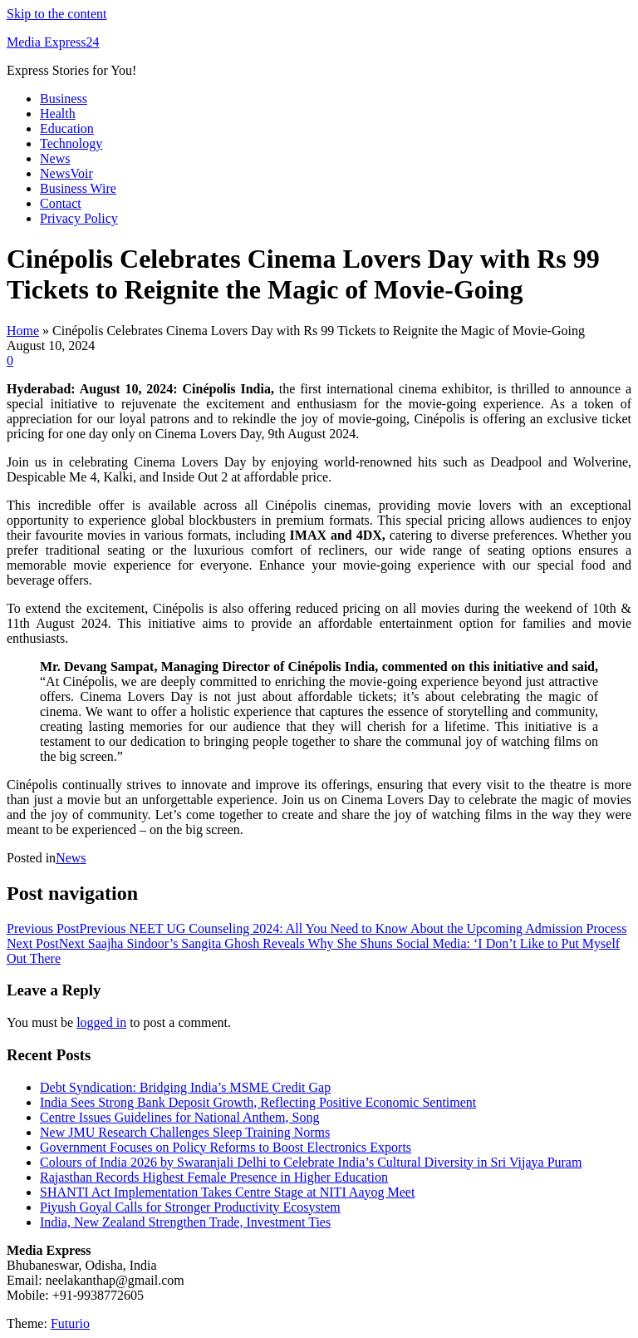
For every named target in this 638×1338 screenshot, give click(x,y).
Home (23, 330)
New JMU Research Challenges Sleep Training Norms (185, 1132)
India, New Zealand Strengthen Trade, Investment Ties (185, 1222)
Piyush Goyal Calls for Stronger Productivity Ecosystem (190, 1207)
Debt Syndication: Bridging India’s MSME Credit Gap (185, 1087)
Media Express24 (53, 42)
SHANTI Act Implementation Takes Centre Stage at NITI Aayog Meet (227, 1192)
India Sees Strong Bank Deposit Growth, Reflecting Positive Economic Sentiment (258, 1102)
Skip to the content (56, 14)
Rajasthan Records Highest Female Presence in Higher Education (214, 1177)
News (71, 858)
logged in (101, 1022)
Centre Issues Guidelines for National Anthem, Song (179, 1117)
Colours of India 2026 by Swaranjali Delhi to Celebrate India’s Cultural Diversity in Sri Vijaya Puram (311, 1162)
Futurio (70, 1323)
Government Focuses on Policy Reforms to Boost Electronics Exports (225, 1147)
